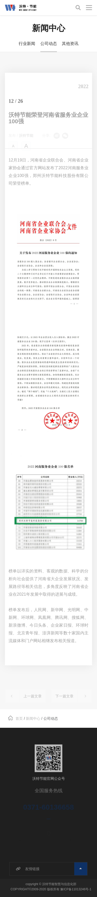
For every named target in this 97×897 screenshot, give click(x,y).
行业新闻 (27, 44)
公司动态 (48, 44)
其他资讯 (70, 44)
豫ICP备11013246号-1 (75, 889)
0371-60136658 (48, 810)
